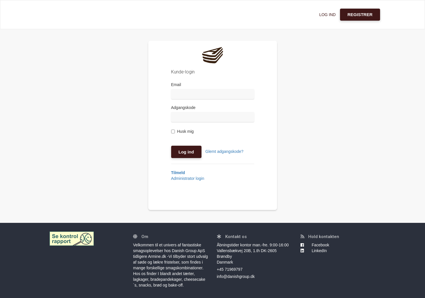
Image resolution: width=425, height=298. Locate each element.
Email (176, 84)
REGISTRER (360, 14)
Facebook (315, 245)
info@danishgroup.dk (236, 276)
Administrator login (187, 178)
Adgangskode (183, 107)
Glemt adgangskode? (224, 151)
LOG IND (327, 14)
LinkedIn (314, 250)
